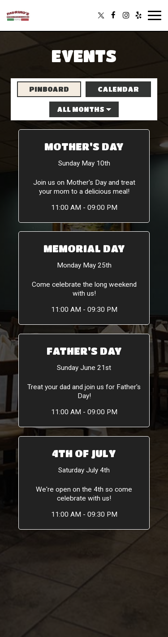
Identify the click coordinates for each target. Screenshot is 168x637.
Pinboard (43, 89)
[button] (84, 176)
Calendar (112, 89)
